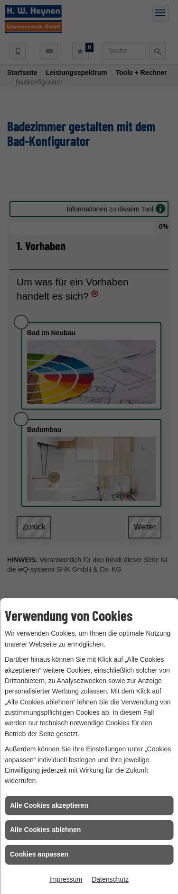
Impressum (65, 879)
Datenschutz (110, 879)
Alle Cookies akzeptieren (49, 805)
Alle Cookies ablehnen (45, 829)
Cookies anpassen (39, 854)
